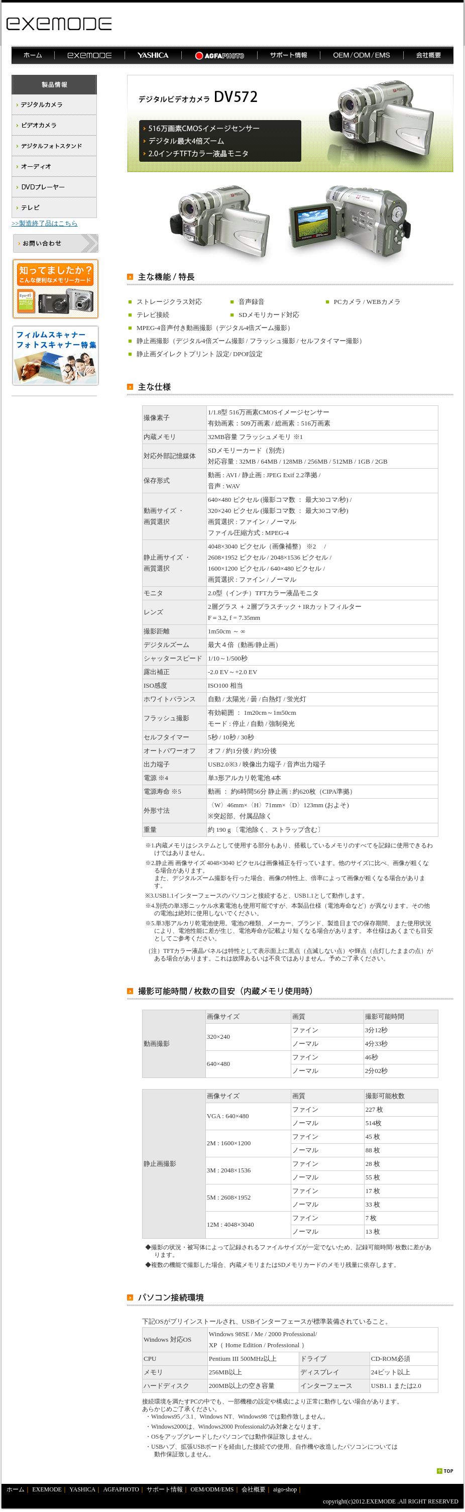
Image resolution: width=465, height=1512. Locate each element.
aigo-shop (285, 1489)
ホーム (16, 1489)
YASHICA (82, 1489)
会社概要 (254, 1489)
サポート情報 (165, 1489)
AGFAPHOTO (121, 1489)
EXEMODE (47, 1489)
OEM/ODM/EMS (212, 1489)
